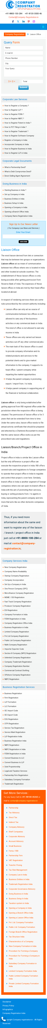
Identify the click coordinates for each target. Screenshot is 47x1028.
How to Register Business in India (18, 149)
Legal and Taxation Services (16, 771)
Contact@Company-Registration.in (23, 17)
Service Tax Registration (14, 728)
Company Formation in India (16, 615)
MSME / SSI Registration (14, 597)
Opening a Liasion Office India (21, 918)
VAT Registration (16, 860)
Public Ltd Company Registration (18, 640)
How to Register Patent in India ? (18, 123)
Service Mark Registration (15, 732)
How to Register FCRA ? (14, 114)
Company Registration (14, 34)
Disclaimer (7, 1002)
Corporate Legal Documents (17, 161)
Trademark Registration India (20, 884)
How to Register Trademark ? (16, 131)
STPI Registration (12, 724)
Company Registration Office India (18, 623)
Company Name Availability (16, 571)
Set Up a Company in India (15, 584)
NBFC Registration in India (15, 749)
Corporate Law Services (15, 99)
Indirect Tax (13, 822)
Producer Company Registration (18, 606)
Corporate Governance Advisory (22, 889)
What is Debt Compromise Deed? (18, 172)
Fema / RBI (13, 851)
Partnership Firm (16, 855)
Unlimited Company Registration (18, 658)
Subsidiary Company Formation (17, 780)
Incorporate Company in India (17, 144)
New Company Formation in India (22, 946)
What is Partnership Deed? (15, 167)
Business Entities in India (14, 199)
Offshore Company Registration (17, 675)
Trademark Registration (14, 784)
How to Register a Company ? (17, 106)
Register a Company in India (16, 140)
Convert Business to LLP (14, 762)
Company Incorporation (14, 580)
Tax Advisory (14, 812)
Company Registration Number (17, 666)
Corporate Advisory (17, 836)
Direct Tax (13, 817)
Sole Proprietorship (12, 767)
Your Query (23, 72)
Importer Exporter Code (14, 649)
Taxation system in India (19, 903)
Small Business (15, 846)
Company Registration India (14, 1013)
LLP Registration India (13, 736)
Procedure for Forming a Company (23, 951)
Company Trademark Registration (18, 662)
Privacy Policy (8, 1006)
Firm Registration (11, 698)
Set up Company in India (14, 194)
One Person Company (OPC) (16, 589)
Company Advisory (16, 827)
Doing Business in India (15, 183)
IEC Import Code (11, 711)
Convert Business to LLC (14, 758)
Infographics (8, 1009)
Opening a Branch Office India (17, 212)
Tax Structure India (16, 937)
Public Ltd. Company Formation (22, 927)
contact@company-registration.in (24, 801)
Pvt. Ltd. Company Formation (21, 922)
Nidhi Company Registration (16, 645)
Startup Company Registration (17, 576)
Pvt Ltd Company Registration (17, 636)
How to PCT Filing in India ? (16, 127)
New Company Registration (16, 567)
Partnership (13, 808)
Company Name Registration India (18, 216)
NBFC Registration (12, 679)
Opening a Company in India (16, 207)
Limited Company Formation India (23, 971)
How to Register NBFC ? (14, 119)
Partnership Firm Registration (16, 775)
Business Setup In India (14, 203)
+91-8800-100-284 (15, 13)
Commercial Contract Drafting (17, 670)
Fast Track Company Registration (18, 602)
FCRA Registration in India (15, 619)
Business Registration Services (19, 687)
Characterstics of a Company (21, 941)
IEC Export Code (11, 715)
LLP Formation (10, 702)
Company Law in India (18, 875)
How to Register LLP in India (16, 153)
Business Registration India (15, 741)
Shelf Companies (16, 832)
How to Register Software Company (19, 136)
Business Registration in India (16, 627)
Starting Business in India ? (15, 190)
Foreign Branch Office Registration (23, 932)
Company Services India (15, 561)
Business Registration (13, 693)
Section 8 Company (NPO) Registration (20, 653)
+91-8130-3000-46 (33, 13)
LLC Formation (10, 706)
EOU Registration (11, 719)
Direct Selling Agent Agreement (17, 176)
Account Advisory (16, 841)
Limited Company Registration (17, 632)
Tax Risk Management (18, 870)
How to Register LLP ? (13, 110)
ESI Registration (11, 610)
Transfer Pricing (15, 865)
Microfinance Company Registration (19, 593)
